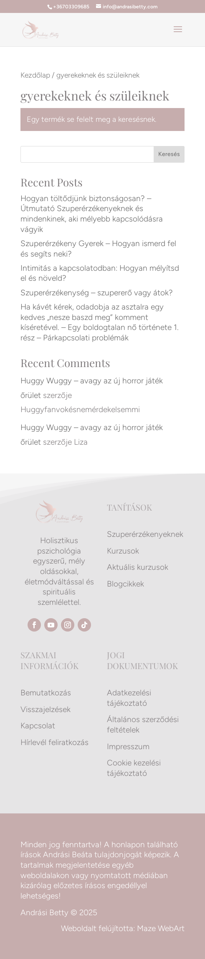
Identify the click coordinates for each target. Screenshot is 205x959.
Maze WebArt (161, 928)
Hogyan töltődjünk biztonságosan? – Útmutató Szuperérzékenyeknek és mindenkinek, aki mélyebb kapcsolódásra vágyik (91, 214)
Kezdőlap (35, 74)
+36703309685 (71, 7)
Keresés (169, 154)
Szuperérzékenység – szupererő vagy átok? (96, 292)
